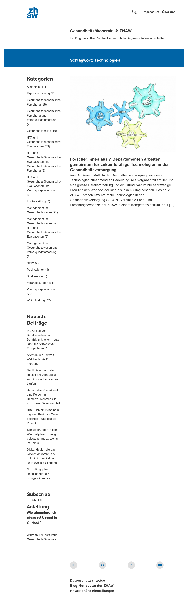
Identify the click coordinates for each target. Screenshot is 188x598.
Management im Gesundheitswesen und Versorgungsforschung (42, 248)
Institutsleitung (36, 201)
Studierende (35, 276)
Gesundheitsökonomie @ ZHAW (101, 31)
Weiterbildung (36, 300)
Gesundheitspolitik (39, 130)
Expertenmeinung (38, 93)
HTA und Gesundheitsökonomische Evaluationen (44, 142)
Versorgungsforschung (41, 289)
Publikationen (35, 269)
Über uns (169, 12)
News (30, 263)
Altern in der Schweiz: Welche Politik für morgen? (41, 359)
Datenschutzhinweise (87, 580)
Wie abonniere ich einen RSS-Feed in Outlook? (42, 518)
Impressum (151, 12)
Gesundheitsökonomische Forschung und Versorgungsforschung (44, 115)
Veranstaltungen (37, 282)
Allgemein (33, 86)
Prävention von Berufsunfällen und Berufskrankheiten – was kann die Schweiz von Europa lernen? (43, 339)
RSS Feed (36, 499)
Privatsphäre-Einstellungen (92, 591)
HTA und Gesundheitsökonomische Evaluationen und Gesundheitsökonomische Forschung (44, 161)
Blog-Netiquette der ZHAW (92, 586)
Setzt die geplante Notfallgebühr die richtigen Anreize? (38, 474)
